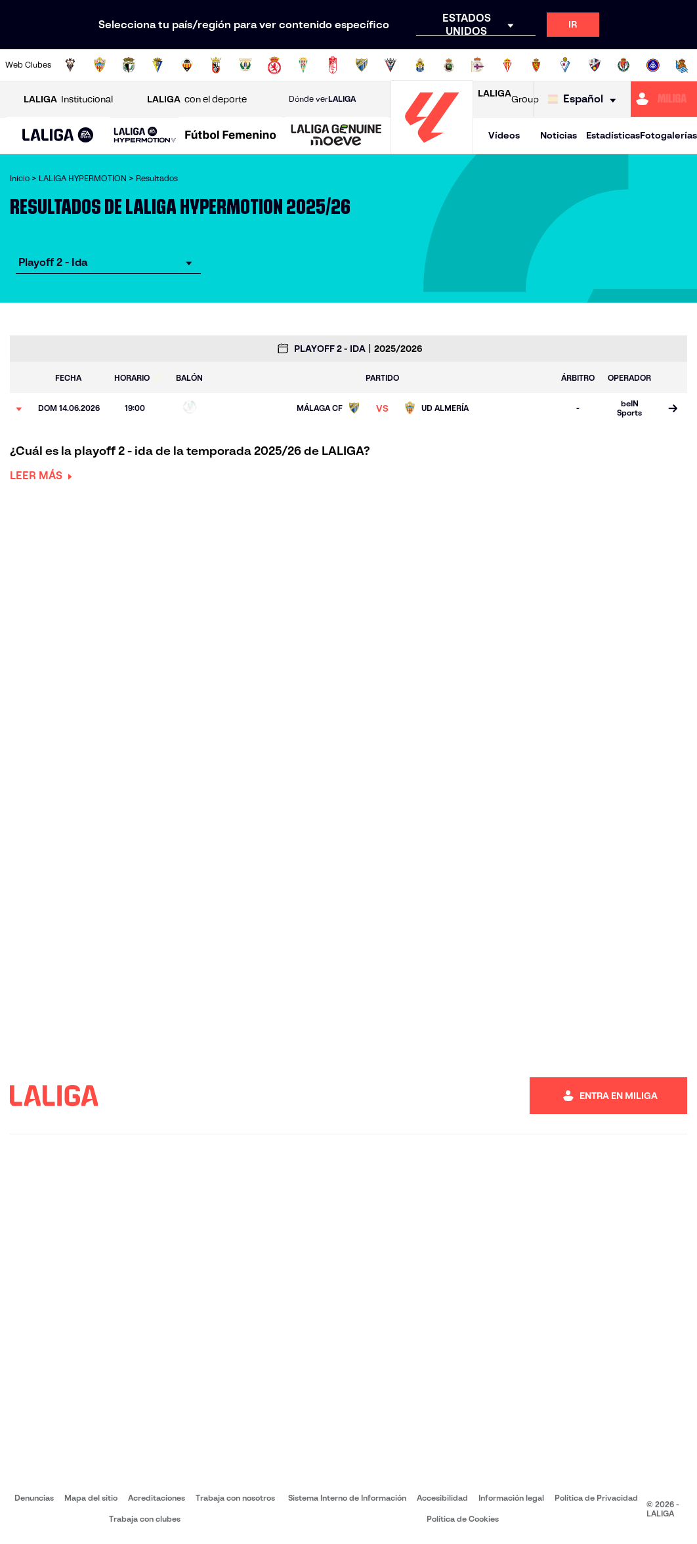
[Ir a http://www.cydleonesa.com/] (274, 65)
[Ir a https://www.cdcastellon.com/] (187, 65)
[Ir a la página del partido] (672, 409)
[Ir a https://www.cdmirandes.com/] (390, 65)
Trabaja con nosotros (235, 1497)
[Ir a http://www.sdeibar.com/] (565, 65)
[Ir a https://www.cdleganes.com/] (245, 65)
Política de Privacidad (596, 1497)
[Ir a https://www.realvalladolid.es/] (623, 65)
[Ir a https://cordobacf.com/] (303, 65)
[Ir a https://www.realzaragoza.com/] (536, 65)
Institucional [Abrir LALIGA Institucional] (68, 99)
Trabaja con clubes (144, 1518)
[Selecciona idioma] (585, 99)
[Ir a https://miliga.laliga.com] (664, 99)
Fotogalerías (668, 135)
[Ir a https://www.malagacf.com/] (361, 65)
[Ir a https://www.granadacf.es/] (333, 65)
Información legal (511, 1497)
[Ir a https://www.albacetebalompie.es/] (70, 65)
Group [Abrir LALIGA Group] (508, 99)
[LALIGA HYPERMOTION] (145, 135)
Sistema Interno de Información (347, 1497)
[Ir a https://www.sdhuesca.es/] (594, 65)
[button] (58, 136)
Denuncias (34, 1497)
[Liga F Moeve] (231, 136)
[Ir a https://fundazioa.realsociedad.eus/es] (682, 65)
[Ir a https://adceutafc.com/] (216, 65)
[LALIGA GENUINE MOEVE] (336, 136)
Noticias (558, 135)
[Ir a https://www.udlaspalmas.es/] (420, 65)
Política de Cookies (463, 1518)
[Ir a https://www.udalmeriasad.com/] (100, 65)
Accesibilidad (442, 1497)
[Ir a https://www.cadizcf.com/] (157, 65)
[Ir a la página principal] (432, 148)
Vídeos (504, 135)
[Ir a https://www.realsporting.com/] (507, 65)
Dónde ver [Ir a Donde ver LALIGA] (322, 99)
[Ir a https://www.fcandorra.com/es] (653, 65)
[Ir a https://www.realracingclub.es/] (449, 65)
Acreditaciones (156, 1497)
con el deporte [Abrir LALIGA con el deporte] (197, 99)
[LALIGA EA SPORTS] (58, 136)
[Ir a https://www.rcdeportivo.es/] (478, 65)
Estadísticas (613, 135)
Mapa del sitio (90, 1497)
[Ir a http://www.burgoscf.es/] (128, 65)
